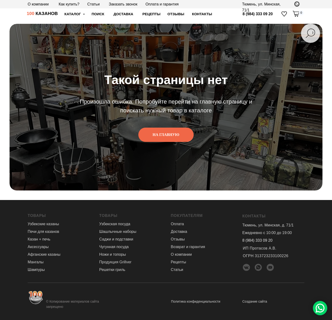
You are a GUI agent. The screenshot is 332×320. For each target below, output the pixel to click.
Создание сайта (254, 301)
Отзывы (178, 239)
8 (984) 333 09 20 (258, 14)
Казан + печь (39, 239)
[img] (284, 13)
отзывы (175, 14)
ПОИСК (98, 14)
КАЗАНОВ (42, 13)
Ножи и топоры (112, 254)
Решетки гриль (112, 270)
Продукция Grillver (115, 262)
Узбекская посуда (114, 224)
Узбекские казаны (43, 224)
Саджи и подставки (116, 239)
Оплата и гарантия (162, 4)
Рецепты (151, 14)
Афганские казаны (44, 254)
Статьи (93, 4)
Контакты (202, 14)
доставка (123, 14)
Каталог (73, 14)
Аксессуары (38, 247)
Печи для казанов (43, 232)
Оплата (177, 224)
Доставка (179, 232)
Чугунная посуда (114, 247)
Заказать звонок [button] (123, 4)
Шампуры (36, 270)
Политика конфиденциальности (195, 301)
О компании (38, 4)
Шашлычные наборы (117, 232)
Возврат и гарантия (188, 247)
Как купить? (69, 4)
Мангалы (35, 262)
